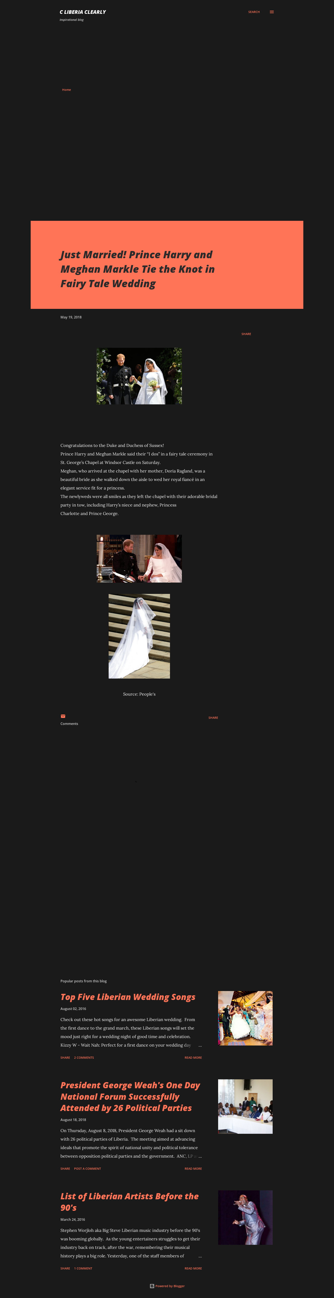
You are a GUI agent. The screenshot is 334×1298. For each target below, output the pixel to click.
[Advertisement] (167, 55)
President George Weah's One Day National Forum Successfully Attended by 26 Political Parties (130, 1096)
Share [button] (246, 334)
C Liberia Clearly (83, 11)
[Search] (254, 11)
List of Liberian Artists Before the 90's (129, 1201)
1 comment (83, 1268)
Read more (193, 1058)
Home (66, 90)
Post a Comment (87, 1169)
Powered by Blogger (167, 1286)
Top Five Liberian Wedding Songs (128, 997)
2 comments (84, 1058)
